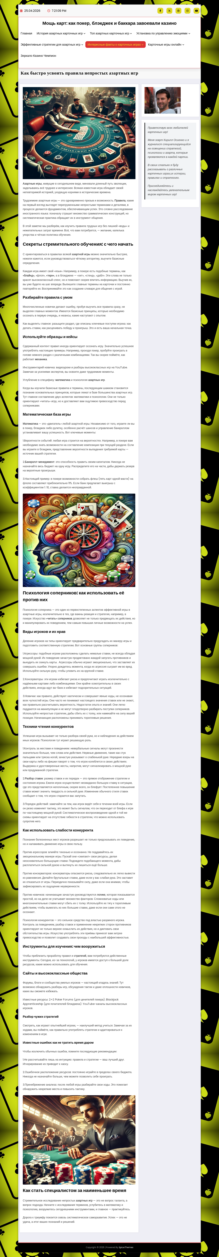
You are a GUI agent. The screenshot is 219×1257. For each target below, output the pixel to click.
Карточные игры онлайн (166, 44)
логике (101, 894)
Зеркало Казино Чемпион (38, 56)
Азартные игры (32, 183)
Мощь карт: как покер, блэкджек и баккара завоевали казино (109, 23)
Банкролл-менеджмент (39, 462)
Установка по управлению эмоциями (163, 33)
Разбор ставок (34, 778)
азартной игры (81, 254)
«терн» (50, 275)
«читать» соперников (59, 618)
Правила (119, 200)
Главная (26, 33)
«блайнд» (28, 275)
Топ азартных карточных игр (111, 33)
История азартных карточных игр (61, 33)
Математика (30, 424)
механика (41, 359)
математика (62, 380)
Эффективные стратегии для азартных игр (52, 44)
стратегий (80, 956)
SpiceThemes (126, 1247)
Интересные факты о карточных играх (116, 44)
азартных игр (96, 380)
